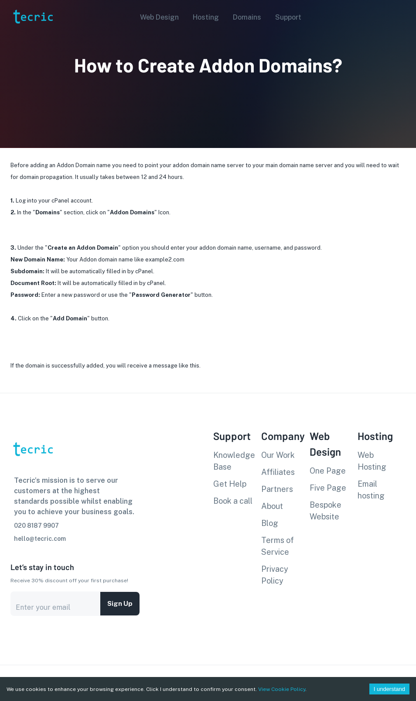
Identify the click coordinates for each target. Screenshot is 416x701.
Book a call (232, 500)
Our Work (278, 455)
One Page (328, 470)
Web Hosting (372, 460)
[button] (156, 17)
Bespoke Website (325, 510)
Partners (277, 489)
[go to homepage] (32, 36)
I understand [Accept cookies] (389, 689)
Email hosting (371, 489)
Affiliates (278, 472)
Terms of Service (277, 546)
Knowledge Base (234, 460)
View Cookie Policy (281, 689)
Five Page (328, 487)
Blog (269, 523)
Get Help (229, 483)
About (272, 506)
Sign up (120, 603)
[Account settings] (403, 16)
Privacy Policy (274, 574)
